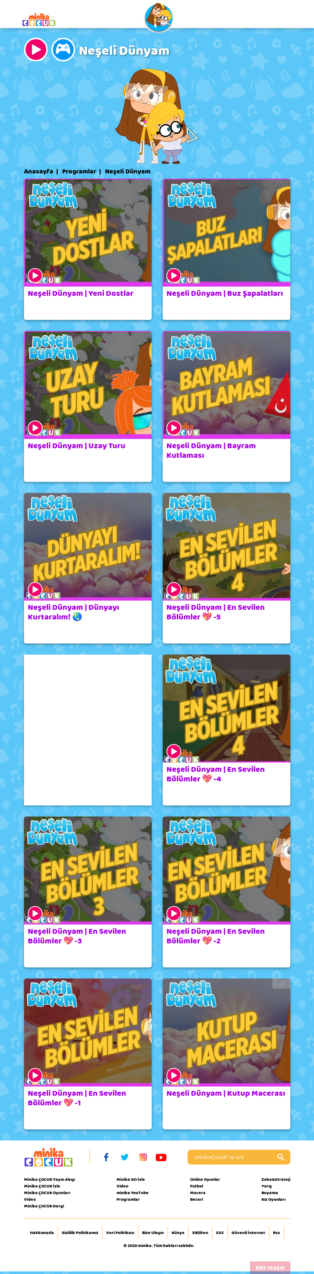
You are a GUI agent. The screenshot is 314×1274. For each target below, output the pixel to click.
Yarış (266, 1186)
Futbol (196, 1186)
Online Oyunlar (205, 1179)
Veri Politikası (120, 1233)
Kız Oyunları (273, 1199)
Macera (198, 1192)
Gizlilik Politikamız (80, 1233)
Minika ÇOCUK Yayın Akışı (49, 1179)
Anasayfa (38, 171)
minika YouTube (133, 1192)
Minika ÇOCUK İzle (42, 1186)
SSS (220, 1233)
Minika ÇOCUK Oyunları (47, 1192)
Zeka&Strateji (275, 1179)
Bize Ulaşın (153, 1233)
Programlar (79, 171)
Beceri (196, 1199)
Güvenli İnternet (248, 1233)
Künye (178, 1233)
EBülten (200, 1233)
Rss (276, 1233)
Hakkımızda (42, 1233)
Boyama (269, 1192)
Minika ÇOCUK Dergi (44, 1206)
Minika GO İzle (131, 1179)
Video (30, 1199)
